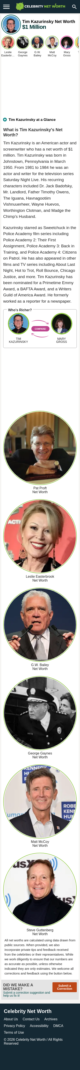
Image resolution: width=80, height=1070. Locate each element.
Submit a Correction (64, 987)
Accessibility (39, 1026)
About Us (11, 1019)
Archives (50, 1019)
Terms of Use (14, 1032)
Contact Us (31, 1019)
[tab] (40, 121)
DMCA (58, 1026)
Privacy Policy (14, 1026)
